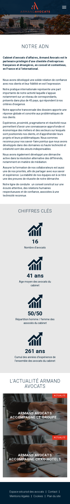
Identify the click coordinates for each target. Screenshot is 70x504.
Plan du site (53, 496)
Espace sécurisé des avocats (27, 491)
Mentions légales (19, 496)
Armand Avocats (35, 7)
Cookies (38, 496)
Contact (52, 491)
